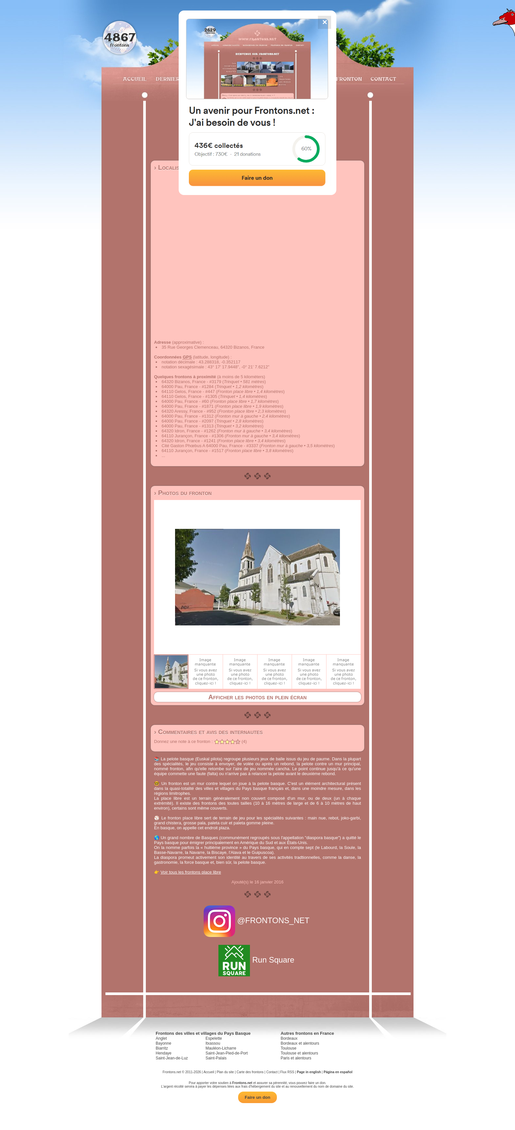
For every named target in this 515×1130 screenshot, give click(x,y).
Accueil (134, 79)
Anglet (161, 1038)
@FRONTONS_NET (258, 920)
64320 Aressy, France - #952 (189, 411)
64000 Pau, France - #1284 (187, 386)
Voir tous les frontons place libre (191, 872)
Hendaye (163, 1053)
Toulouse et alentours (299, 1053)
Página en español (338, 1072)
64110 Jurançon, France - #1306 (193, 435)
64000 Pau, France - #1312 (187, 416)
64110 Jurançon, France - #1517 (193, 450)
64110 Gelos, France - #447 (188, 391)
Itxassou (213, 1043)
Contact (382, 79)
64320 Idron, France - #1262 (189, 430)
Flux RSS (287, 1072)
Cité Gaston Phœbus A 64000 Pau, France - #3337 (210, 445)
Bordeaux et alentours (299, 1043)
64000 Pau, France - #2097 (187, 421)
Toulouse (288, 1048)
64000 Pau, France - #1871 (187, 406)
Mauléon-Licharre (221, 1048)
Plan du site (225, 1072)
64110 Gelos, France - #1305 (189, 396)
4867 (120, 37)
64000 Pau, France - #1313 (187, 426)
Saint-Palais (216, 1058)
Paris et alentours (295, 1058)
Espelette (214, 1038)
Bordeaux (288, 1038)
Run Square (257, 959)
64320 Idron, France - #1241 (189, 440)
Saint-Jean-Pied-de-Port (227, 1053)
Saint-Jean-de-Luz (172, 1058)
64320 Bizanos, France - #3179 (191, 381)
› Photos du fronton (183, 492)
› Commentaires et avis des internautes (208, 731)
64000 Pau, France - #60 (185, 401)
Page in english (309, 1072)
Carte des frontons (249, 1072)
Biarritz (162, 1048)
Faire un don (257, 1097)
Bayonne (163, 1043)
